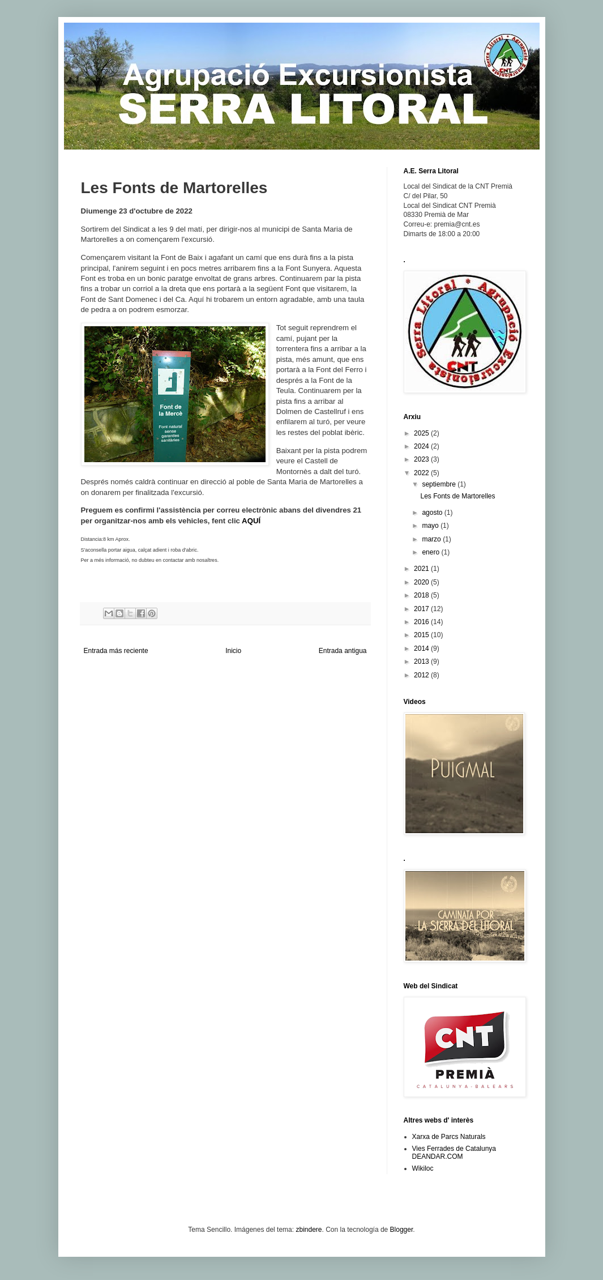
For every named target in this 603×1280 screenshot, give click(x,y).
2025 (422, 433)
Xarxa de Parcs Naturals (449, 1137)
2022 (422, 473)
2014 (422, 648)
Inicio (233, 651)
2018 (422, 595)
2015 (422, 635)
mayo (431, 526)
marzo (432, 539)
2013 (422, 661)
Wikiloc (423, 1168)
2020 (422, 582)
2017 (422, 609)
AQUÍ (251, 521)
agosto (433, 513)
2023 (422, 459)
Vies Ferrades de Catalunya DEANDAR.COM (454, 1152)
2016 (422, 622)
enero (431, 552)
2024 (422, 446)
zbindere (309, 1230)
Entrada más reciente (116, 651)
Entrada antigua (343, 651)
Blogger (401, 1230)
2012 (422, 675)
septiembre (439, 484)
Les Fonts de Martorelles (457, 496)
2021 (422, 569)
